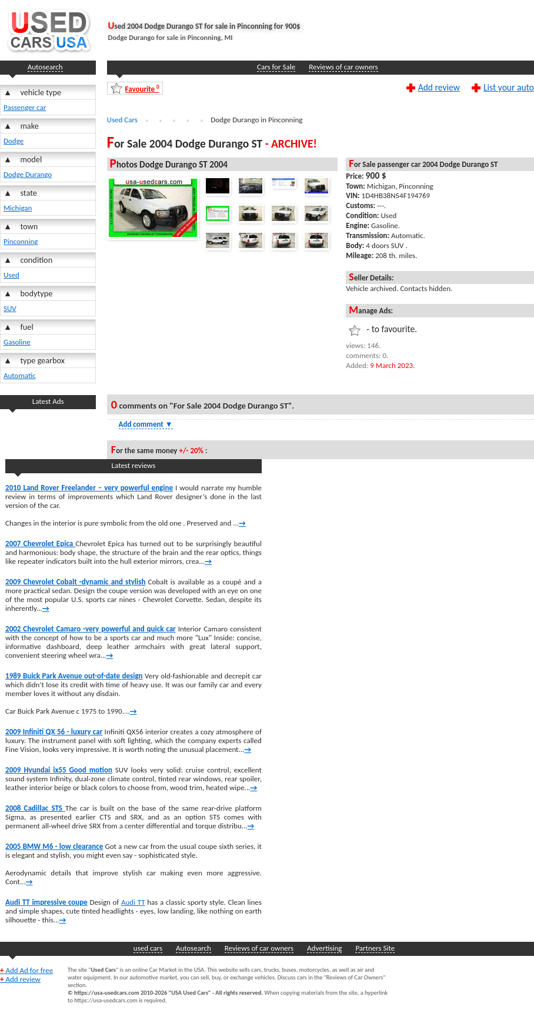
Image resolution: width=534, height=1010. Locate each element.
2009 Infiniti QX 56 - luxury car (53, 731)
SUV (10, 308)
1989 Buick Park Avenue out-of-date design (73, 675)
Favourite (142, 88)
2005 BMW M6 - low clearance (54, 846)
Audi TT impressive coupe (46, 902)
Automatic (20, 375)
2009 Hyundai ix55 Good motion (58, 769)
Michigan (18, 207)
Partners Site (375, 948)
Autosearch (45, 66)
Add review (439, 87)
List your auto (508, 87)
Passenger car (25, 107)
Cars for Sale (276, 66)
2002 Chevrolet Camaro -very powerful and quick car (90, 628)
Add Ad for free (26, 970)
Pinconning (21, 241)
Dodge (14, 140)
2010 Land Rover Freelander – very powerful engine (89, 487)
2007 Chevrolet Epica (40, 543)
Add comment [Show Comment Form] (146, 424)
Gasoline (17, 341)
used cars (148, 948)
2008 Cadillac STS (35, 808)
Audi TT (133, 902)
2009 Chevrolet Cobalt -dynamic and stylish (75, 581)
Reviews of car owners (343, 66)
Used (11, 274)
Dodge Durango (28, 174)
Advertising (324, 948)
